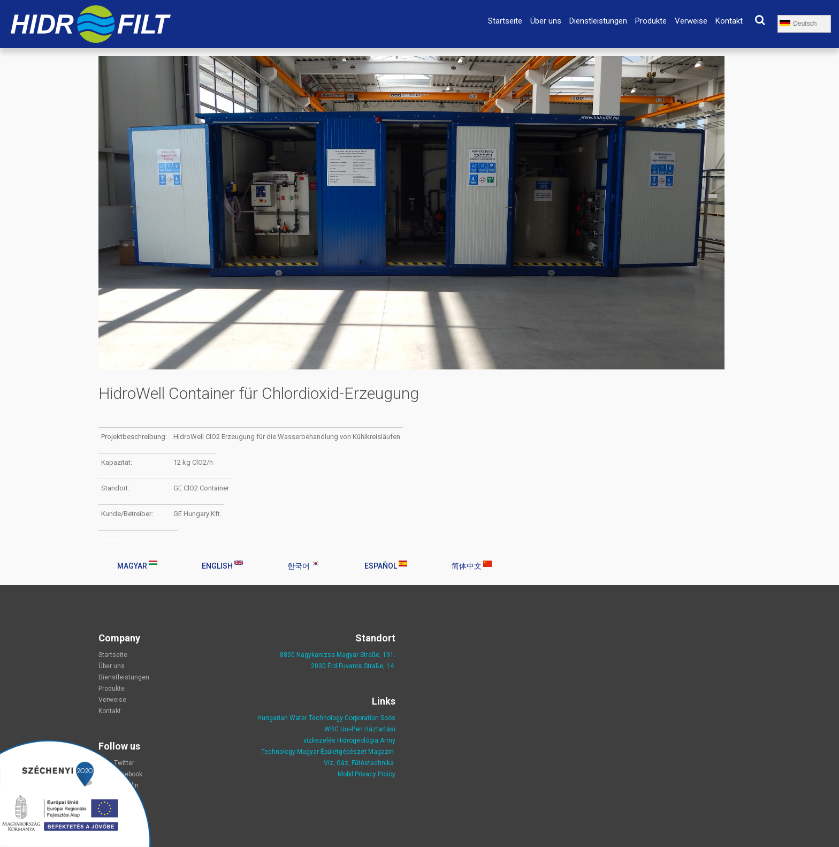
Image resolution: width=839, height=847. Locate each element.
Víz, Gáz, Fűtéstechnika (359, 763)
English (222, 565)
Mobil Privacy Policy (366, 774)
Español (385, 565)
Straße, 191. (377, 655)
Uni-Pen (351, 729)
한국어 (303, 565)
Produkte (651, 21)
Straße (373, 666)
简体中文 (472, 565)
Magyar (137, 565)
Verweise (691, 21)
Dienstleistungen (598, 21)
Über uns (545, 21)
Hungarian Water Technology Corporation (318, 718)
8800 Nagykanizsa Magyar (319, 655)
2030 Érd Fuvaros (337, 666)
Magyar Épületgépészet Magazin (345, 751)
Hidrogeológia (357, 740)
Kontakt (729, 21)
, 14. (389, 666)
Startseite (505, 21)
